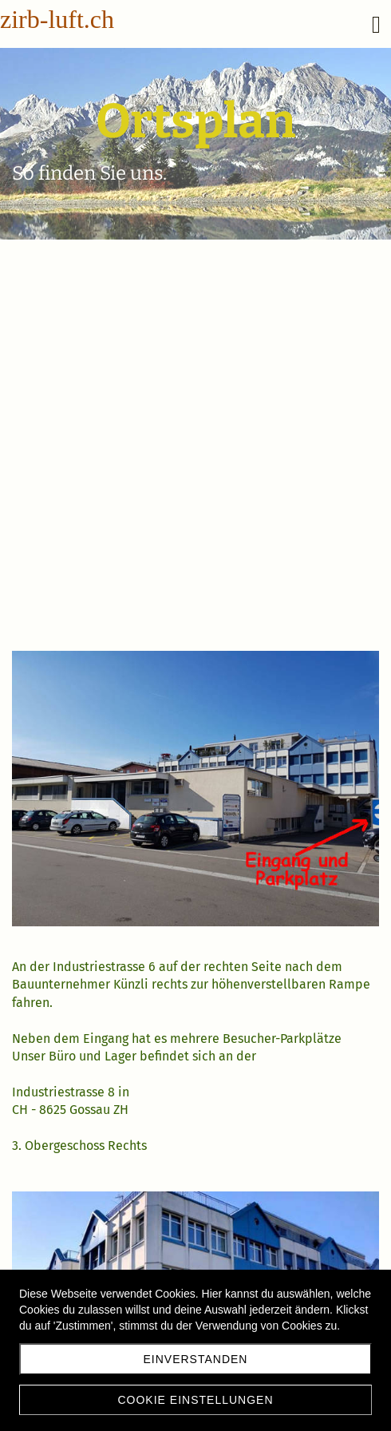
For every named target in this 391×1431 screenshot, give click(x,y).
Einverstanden (196, 1359)
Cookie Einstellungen (195, 1399)
